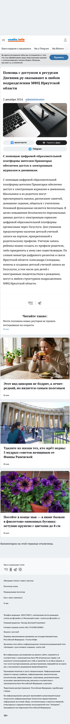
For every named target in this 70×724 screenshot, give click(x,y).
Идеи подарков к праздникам (16, 48)
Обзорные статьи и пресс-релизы (18, 580)
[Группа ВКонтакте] (18, 142)
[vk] (30, 303)
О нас (6, 603)
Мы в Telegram (41, 48)
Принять (59, 57)
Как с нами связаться (13, 597)
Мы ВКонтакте (59, 48)
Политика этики (11, 586)
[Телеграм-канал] (35, 149)
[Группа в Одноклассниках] (10, 569)
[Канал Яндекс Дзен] (51, 142)
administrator (35, 99)
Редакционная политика (14, 592)
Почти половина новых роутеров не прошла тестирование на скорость (35, 325)
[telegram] (40, 303)
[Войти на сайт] (65, 40)
